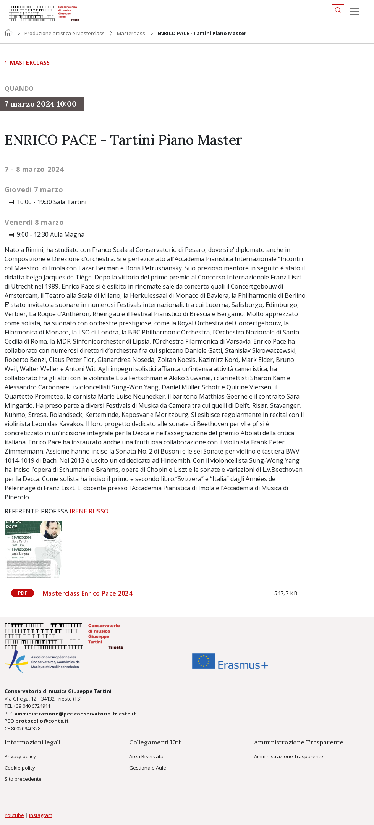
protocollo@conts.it (42, 720)
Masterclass (131, 33)
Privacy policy (20, 756)
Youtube (14, 815)
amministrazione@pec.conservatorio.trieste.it (75, 713)
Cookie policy (20, 767)
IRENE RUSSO (89, 511)
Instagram (40, 815)
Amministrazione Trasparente (288, 756)
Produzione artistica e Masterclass (64, 33)
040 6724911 (36, 705)
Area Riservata (146, 756)
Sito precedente (23, 778)
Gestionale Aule (147, 767)
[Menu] (354, 11)
